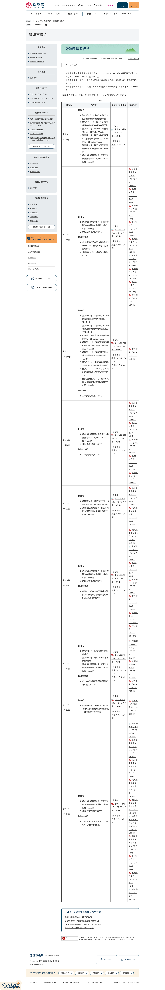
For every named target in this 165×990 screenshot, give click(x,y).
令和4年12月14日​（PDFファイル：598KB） (118, 346)
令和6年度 (34, 208)
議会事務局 (76, 917)
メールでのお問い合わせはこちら (79, 928)
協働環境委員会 (34, 246)
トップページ (37, 21)
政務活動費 (34, 168)
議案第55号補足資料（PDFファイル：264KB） (133, 707)
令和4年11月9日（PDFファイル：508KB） (118, 438)
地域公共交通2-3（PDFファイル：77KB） (133, 586)
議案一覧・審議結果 (87, 95)
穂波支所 (81, 973)
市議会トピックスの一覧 (41, 146)
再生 (113, 145)
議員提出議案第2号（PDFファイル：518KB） (133, 536)
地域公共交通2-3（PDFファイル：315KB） (133, 462)
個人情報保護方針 (50, 982)
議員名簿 (33, 78)
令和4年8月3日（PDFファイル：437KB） (118, 578)
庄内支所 (111, 973)
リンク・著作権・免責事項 (70, 982)
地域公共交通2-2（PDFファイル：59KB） (133, 212)
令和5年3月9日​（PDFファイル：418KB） (118, 132)
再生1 (114, 358)
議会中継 (33, 188)
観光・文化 (92, 14)
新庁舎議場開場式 (36, 130)
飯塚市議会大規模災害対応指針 (41, 119)
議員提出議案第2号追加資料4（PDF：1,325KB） (133, 806)
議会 (67, 917)
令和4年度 (34, 217)
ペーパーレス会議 (36, 134)
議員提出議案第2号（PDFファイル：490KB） (133, 730)
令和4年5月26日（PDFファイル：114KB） (118, 703)
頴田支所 (125, 973)
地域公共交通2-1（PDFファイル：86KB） (133, 429)
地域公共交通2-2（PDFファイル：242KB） (133, 446)
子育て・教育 (54, 14)
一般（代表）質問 (36, 57)
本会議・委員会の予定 (38, 53)
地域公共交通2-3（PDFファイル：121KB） (133, 229)
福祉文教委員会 (34, 269)
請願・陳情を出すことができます (42, 98)
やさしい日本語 (86, 5)
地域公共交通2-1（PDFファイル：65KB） (133, 553)
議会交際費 (34, 163)
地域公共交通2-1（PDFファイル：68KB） (133, 195)
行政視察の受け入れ (37, 102)
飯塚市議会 (47, 21)
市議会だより (35, 172)
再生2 (114, 365)
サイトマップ (34, 982)
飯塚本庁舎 (65, 973)
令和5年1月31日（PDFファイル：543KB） (118, 233)
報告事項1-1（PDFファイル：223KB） (133, 602)
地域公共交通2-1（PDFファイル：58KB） (133, 863)
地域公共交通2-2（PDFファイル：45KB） (133, 879)
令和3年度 (34, 221)
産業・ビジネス (111, 14)
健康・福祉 (73, 14)
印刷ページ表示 (133, 59)
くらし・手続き (35, 14)
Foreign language (70, 5)
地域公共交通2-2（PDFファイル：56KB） (133, 569)
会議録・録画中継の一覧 (41, 227)
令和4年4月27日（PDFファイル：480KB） (118, 807)
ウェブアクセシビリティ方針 (93, 982)
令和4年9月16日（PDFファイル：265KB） (118, 502)
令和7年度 (34, 204)
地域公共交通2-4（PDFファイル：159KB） (133, 245)
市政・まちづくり (129, 14)
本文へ (57, 5)
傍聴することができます (39, 94)
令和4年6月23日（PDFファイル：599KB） (118, 658)
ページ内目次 (71, 65)
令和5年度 (34, 213)
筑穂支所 (96, 973)
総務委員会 (32, 258)
